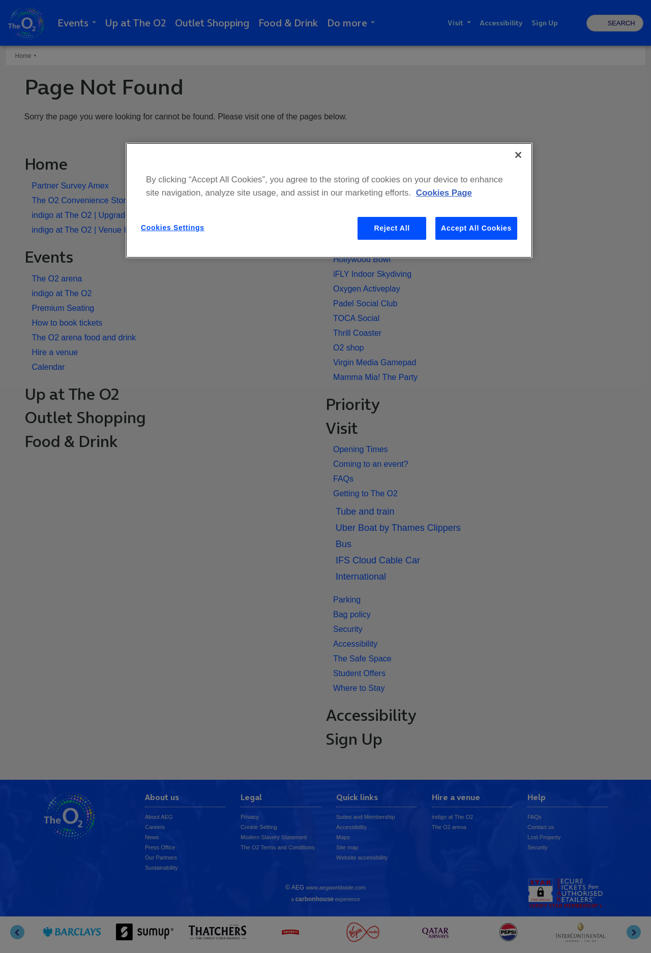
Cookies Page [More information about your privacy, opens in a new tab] (444, 193)
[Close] (518, 155)
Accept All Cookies (476, 228)
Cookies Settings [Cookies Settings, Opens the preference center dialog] (172, 228)
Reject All (392, 228)
